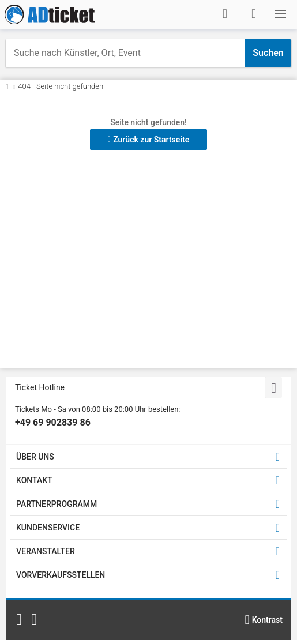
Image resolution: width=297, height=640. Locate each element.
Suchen (268, 52)
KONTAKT (34, 480)
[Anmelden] (224, 13)
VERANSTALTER (45, 551)
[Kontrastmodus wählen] (263, 619)
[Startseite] (50, 14)
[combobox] (125, 53)
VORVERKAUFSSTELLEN (60, 574)
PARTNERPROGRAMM (56, 504)
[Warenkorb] (253, 13)
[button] (280, 13)
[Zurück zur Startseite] (7, 86)
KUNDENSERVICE (48, 527)
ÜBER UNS (35, 456)
